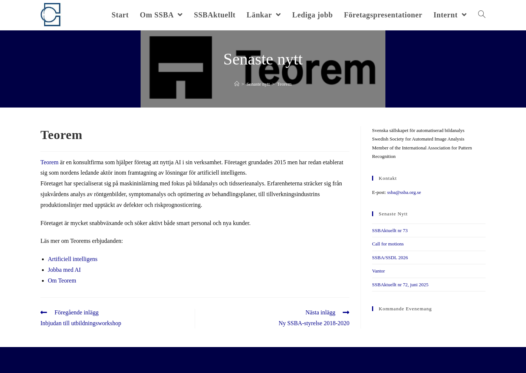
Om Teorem (62, 280)
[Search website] (482, 15)
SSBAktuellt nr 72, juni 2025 (400, 284)
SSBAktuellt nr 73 (390, 230)
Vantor (378, 271)
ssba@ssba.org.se (404, 192)
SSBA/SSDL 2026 (390, 257)
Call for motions (388, 244)
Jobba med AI (64, 270)
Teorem (49, 162)
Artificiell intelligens (73, 259)
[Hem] (236, 84)
